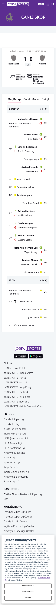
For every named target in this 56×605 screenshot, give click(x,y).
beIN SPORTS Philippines (17, 396)
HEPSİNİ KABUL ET (28, 585)
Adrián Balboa (25, 215)
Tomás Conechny (26, 151)
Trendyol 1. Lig (11, 424)
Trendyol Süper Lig (14, 419)
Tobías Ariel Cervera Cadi (25, 247)
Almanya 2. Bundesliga (16, 476)
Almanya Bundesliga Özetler (19, 531)
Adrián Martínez (26, 211)
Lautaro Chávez (30, 260)
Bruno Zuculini (24, 179)
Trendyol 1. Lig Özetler (16, 521)
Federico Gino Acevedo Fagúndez (20, 125)
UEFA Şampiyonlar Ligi (16, 438)
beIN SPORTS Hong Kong (17, 387)
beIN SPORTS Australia (16, 382)
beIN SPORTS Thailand (16, 392)
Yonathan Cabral (31, 203)
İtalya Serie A (10, 467)
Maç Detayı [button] (14, 99)
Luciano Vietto (25, 239)
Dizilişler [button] (46, 99)
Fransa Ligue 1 (11, 457)
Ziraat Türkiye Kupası (15, 428)
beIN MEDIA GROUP (15, 368)
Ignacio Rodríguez (27, 146)
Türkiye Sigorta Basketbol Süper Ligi (23, 494)
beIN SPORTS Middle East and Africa (23, 406)
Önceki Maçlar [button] (31, 99)
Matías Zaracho (26, 235)
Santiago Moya (31, 159)
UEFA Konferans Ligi (14, 448)
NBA (6, 499)
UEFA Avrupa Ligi (13, 443)
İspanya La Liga (12, 462)
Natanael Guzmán (29, 264)
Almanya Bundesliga (15, 452)
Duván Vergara (24, 195)
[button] (18, 4)
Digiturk (8, 363)
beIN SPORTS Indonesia (16, 401)
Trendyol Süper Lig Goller (17, 511)
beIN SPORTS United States (18, 373)
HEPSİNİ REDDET (28, 592)
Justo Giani (33, 138)
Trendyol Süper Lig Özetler (18, 516)
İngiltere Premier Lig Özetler (19, 526)
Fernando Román (30, 309)
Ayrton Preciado (30, 167)
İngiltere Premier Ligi (15, 433)
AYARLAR (28, 598)
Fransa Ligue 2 (11, 481)
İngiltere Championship (16, 472)
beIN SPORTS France (15, 377)
